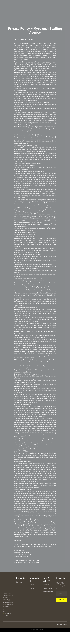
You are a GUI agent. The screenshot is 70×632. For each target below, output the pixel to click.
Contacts (46, 585)
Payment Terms (48, 591)
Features (32, 585)
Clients (32, 588)
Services (19, 582)
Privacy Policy (47, 588)
